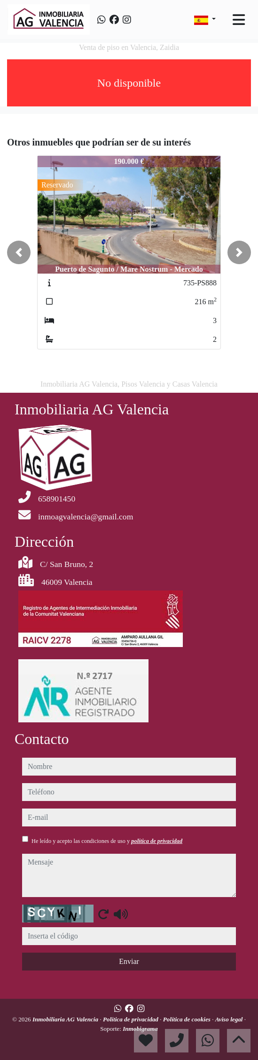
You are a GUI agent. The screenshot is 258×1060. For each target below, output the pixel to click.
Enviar (129, 961)
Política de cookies (187, 1019)
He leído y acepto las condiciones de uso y (106, 841)
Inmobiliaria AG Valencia (66, 1019)
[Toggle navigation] (238, 20)
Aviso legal (229, 1019)
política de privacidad (156, 841)
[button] (19, 252)
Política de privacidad (131, 1019)
